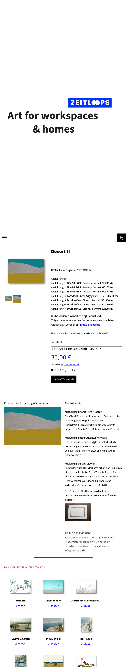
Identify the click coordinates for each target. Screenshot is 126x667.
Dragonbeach (55, 601)
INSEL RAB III (54, 639)
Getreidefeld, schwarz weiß (89, 601)
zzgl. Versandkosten (70, 364)
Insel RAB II (89, 639)
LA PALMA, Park (21, 639)
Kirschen (20, 601)
